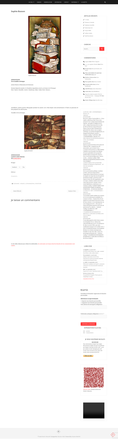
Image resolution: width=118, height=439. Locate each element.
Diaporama (74, 2)
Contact (66, 2)
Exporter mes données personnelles (91, 301)
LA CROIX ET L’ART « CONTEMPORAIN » (93, 190)
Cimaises (39, 2)
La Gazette (84, 2)
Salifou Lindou (88, 33)
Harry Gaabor (97, 81)
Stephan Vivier (72, 191)
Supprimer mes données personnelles (92, 302)
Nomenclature (48, 2)
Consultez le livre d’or (88, 278)
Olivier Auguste (95, 61)
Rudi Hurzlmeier (89, 36)
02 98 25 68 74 (17, 158)
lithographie (29, 183)
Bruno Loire (88, 97)
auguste (87, 61)
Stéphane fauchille (89, 25)
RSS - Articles (86, 331)
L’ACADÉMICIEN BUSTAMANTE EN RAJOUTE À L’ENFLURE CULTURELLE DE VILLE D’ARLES (93, 213)
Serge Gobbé (88, 30)
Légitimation (58, 2)
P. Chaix (87, 19)
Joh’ (95, 74)
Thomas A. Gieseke (89, 22)
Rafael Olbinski (16, 191)
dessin (22, 183)
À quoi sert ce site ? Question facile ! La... (93, 271)
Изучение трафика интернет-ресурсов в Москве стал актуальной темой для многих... (93, 265)
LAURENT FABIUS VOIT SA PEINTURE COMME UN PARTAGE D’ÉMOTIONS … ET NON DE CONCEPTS (93, 164)
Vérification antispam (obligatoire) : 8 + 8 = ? (92, 314)
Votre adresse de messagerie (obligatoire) (91, 304)
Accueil (31, 2)
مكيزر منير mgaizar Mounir (91, 64)
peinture (38, 183)
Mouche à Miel (86, 389)
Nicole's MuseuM (46, 437)
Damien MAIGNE (76, 437)
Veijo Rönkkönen (95, 91)
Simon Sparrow (89, 27)
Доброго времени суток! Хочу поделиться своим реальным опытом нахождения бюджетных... (93, 258)
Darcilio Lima (99, 100)
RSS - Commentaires (88, 333)
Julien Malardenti (97, 88)
